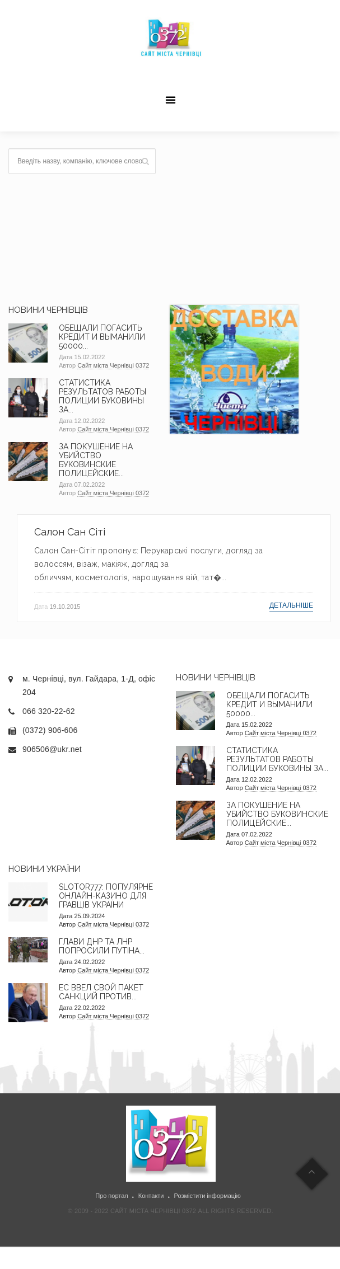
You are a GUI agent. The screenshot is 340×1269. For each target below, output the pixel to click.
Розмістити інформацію (207, 1195)
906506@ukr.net (52, 749)
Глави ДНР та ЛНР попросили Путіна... (102, 946)
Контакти (151, 1195)
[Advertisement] (250, 218)
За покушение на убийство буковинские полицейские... (96, 460)
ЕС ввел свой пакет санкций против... (101, 992)
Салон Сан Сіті (69, 532)
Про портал (111, 1195)
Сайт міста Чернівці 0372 (113, 365)
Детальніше (291, 605)
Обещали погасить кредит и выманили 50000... (102, 336)
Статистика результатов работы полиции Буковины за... (102, 396)
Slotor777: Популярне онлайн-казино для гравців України (106, 895)
